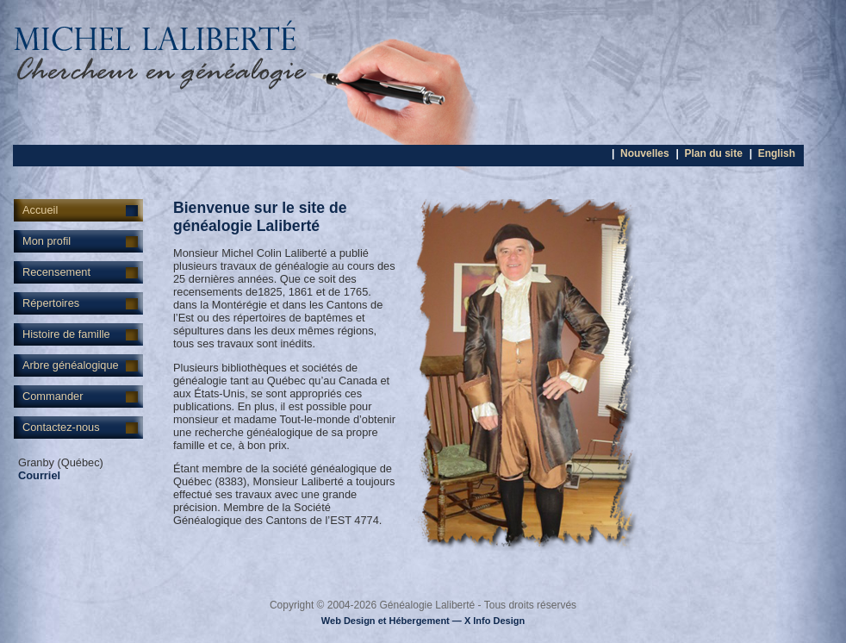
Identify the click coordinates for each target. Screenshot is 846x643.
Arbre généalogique (70, 365)
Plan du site (713, 153)
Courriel (39, 475)
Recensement (56, 271)
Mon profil (46, 240)
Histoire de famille (66, 334)
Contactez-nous (61, 427)
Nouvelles (644, 153)
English (776, 153)
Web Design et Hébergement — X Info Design (423, 620)
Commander (52, 396)
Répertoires (50, 303)
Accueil (40, 209)
